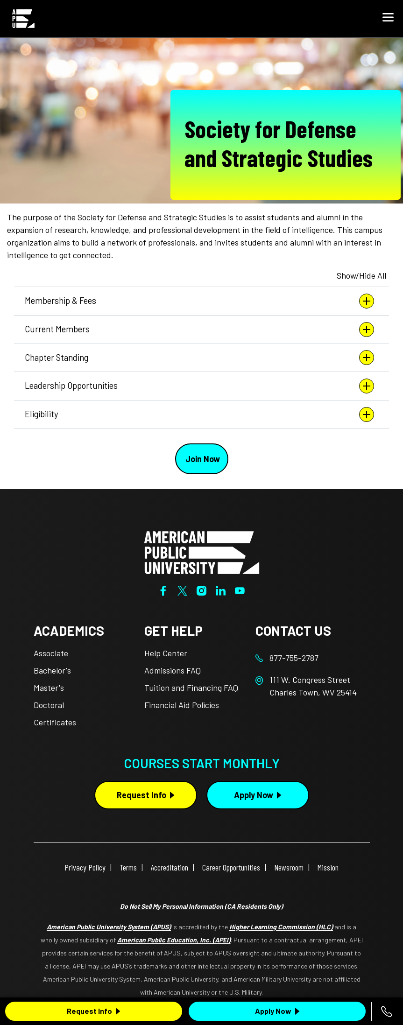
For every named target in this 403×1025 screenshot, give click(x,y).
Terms (128, 867)
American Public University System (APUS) (109, 927)
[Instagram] (201, 589)
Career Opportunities (231, 867)
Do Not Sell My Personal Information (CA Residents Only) (201, 906)
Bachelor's (52, 670)
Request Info (89, 1010)
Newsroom (289, 867)
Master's (49, 687)
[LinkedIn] (221, 589)
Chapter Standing (201, 357)
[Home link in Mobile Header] (23, 18)
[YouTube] (240, 589)
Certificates (55, 722)
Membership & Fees (201, 301)
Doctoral (49, 705)
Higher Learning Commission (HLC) (281, 927)
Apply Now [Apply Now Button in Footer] (253, 795)
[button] (388, 18)
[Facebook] (163, 589)
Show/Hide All (361, 275)
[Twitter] (182, 589)
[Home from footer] (201, 552)
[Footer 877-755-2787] (311, 658)
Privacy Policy (85, 867)
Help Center (165, 653)
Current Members (201, 329)
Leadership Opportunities (201, 386)
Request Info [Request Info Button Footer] (141, 795)
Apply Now (273, 1010)
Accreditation (169, 867)
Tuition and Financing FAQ (191, 687)
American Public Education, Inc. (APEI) (174, 940)
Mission (328, 867)
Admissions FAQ (172, 670)
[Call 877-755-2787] (386, 1011)
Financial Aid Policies (181, 705)
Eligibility (201, 414)
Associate (51, 653)
